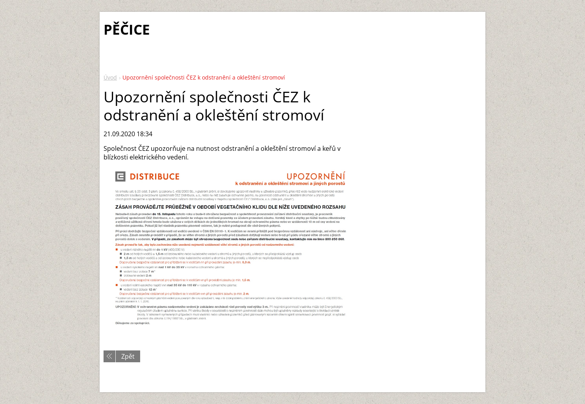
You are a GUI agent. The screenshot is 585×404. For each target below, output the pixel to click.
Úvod (110, 77)
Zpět (128, 356)
